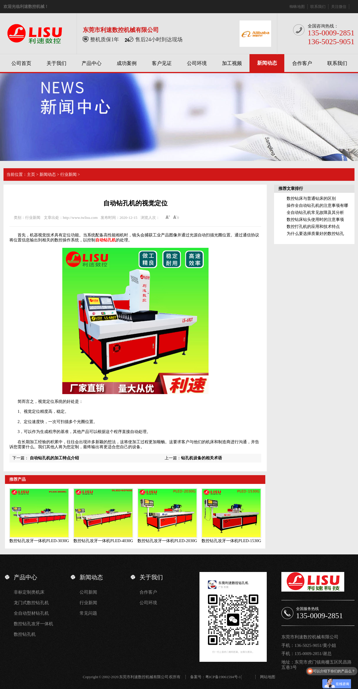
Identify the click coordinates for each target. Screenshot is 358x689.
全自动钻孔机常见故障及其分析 (315, 212)
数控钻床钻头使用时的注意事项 (315, 219)
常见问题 (88, 613)
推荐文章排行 (290, 188)
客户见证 (162, 63)
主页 (31, 174)
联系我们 (318, 6)
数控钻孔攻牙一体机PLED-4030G (103, 541)
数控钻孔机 (25, 634)
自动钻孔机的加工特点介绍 (54, 458)
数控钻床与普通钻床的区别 (311, 198)
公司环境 (197, 63)
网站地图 (267, 677)
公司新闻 (88, 592)
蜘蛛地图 (297, 6)
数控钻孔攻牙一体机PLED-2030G (167, 541)
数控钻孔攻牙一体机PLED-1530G (231, 541)
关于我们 (56, 63)
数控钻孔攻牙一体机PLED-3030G (39, 541)
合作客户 (302, 63)
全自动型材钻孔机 (31, 613)
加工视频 (232, 63)
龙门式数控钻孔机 (31, 602)
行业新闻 (68, 174)
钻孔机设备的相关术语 (201, 458)
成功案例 (127, 63)
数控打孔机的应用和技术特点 (313, 226)
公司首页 (21, 63)
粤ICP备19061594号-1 (223, 677)
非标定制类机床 (29, 592)
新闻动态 (267, 63)
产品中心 (91, 63)
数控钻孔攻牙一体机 (33, 623)
